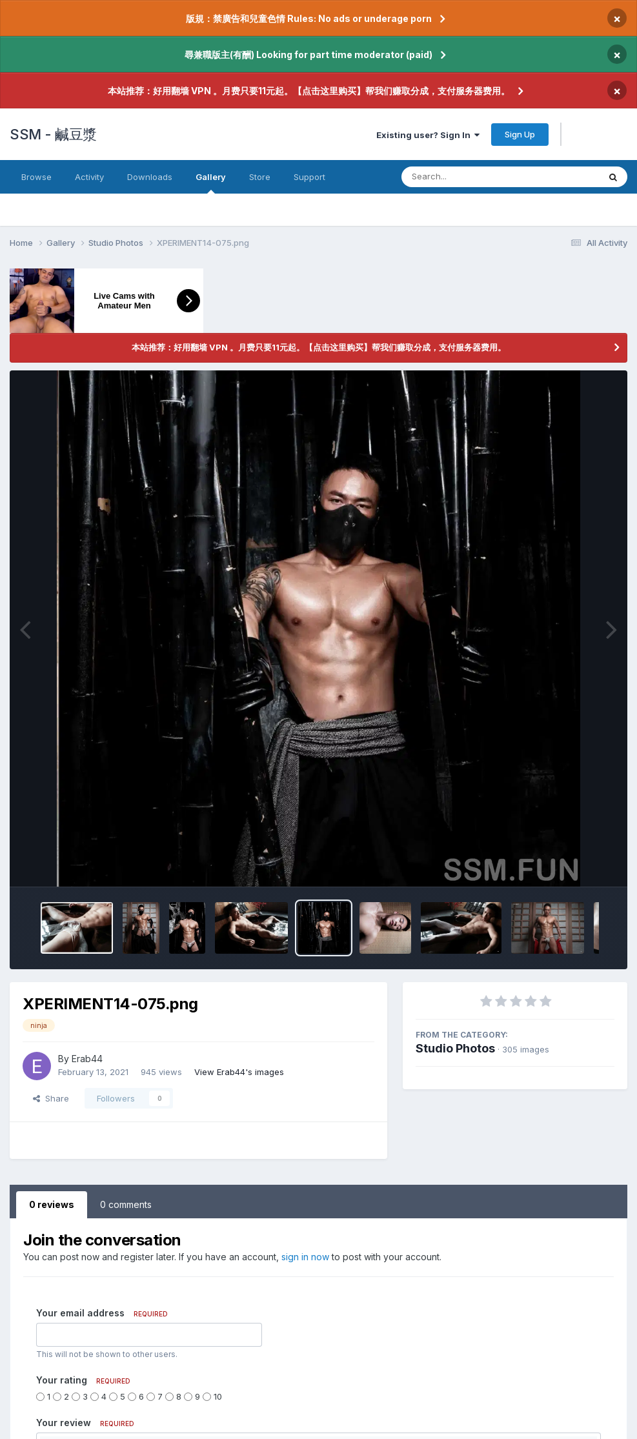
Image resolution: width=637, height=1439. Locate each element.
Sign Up (520, 134)
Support (309, 177)
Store (259, 177)
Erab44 (87, 1058)
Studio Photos (455, 1048)
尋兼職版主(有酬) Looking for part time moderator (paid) (308, 54)
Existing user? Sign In (428, 135)
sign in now (305, 1256)
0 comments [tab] (126, 1204)
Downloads (149, 177)
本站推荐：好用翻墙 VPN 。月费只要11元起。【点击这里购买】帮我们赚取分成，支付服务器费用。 (309, 90)
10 (218, 1396)
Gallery (211, 183)
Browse (36, 177)
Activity (89, 177)
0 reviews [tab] (51, 1204)
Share (51, 1098)
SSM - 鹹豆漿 (53, 134)
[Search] (487, 176)
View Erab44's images (239, 1072)
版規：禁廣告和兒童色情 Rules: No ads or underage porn (309, 18)
